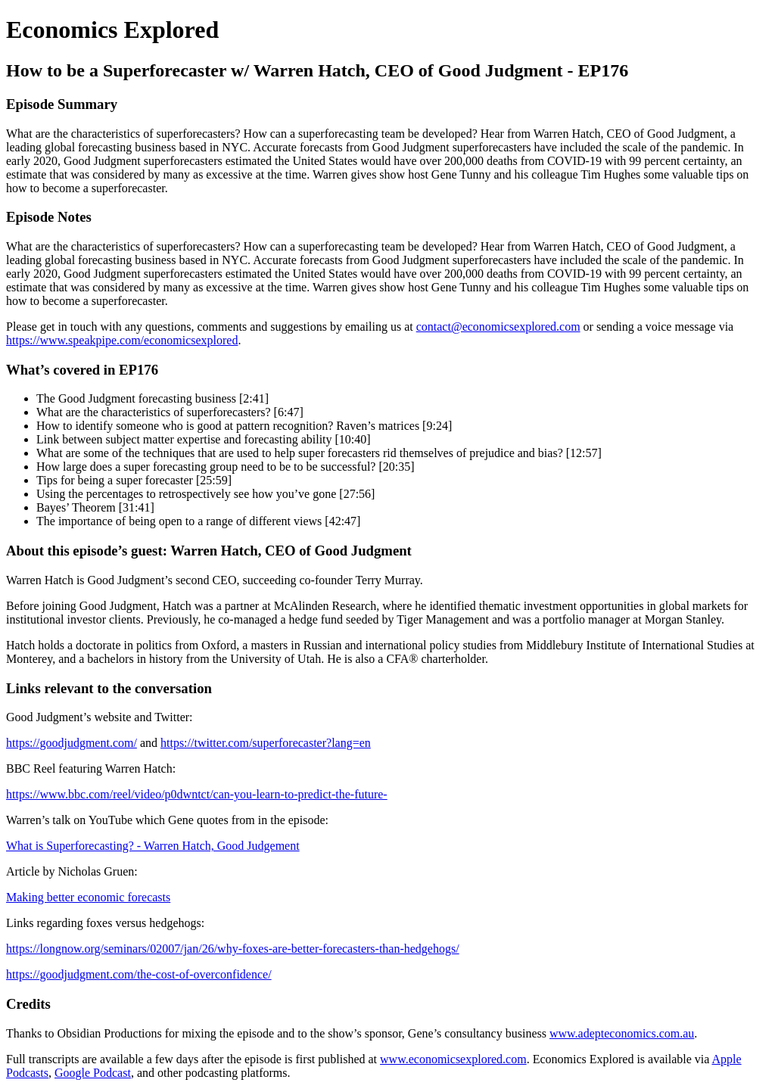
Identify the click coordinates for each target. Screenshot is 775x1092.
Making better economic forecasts (88, 897)
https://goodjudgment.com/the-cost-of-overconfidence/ (139, 974)
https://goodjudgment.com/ (71, 742)
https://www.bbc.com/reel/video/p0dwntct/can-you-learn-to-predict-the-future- (197, 794)
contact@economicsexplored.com (498, 326)
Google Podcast (92, 1072)
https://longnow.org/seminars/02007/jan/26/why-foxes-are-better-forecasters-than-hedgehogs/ (232, 948)
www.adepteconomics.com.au (621, 1033)
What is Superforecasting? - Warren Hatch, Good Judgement (153, 845)
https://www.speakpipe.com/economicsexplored (122, 340)
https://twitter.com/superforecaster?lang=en (265, 742)
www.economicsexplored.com (453, 1059)
